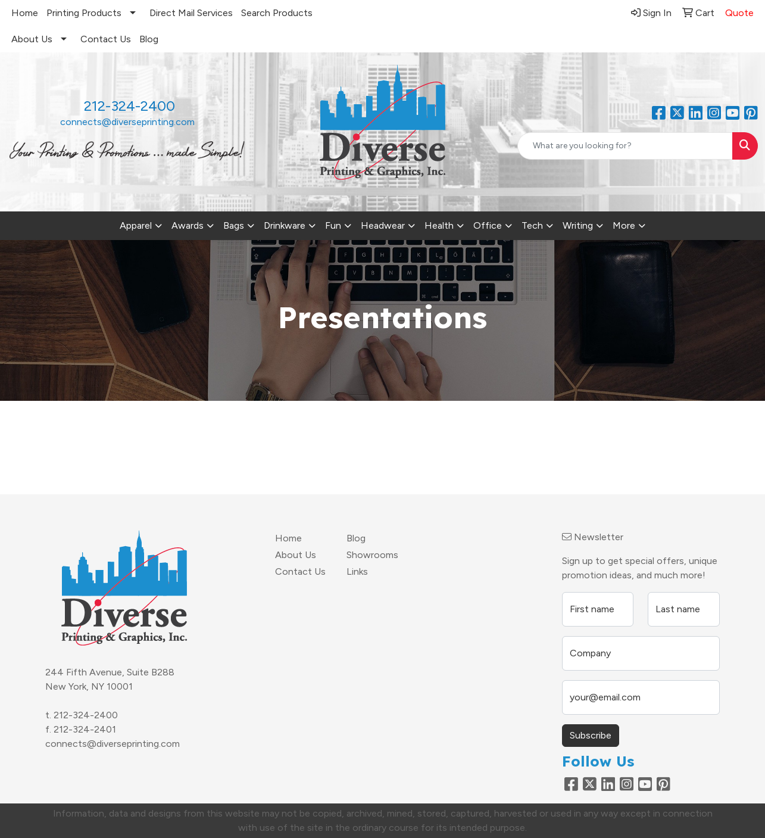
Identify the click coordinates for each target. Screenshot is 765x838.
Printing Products (83, 12)
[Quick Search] (625, 146)
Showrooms (372, 554)
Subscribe (590, 735)
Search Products (277, 12)
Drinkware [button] (284, 225)
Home (24, 12)
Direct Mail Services (191, 12)
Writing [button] (578, 225)
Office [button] (487, 225)
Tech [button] (532, 225)
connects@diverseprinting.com (127, 121)
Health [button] (439, 225)
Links (357, 571)
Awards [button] (187, 225)
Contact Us (105, 39)
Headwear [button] (383, 225)
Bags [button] (233, 225)
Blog (148, 39)
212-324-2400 (86, 715)
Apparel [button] (136, 225)
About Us (31, 39)
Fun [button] (333, 225)
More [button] (624, 225)
